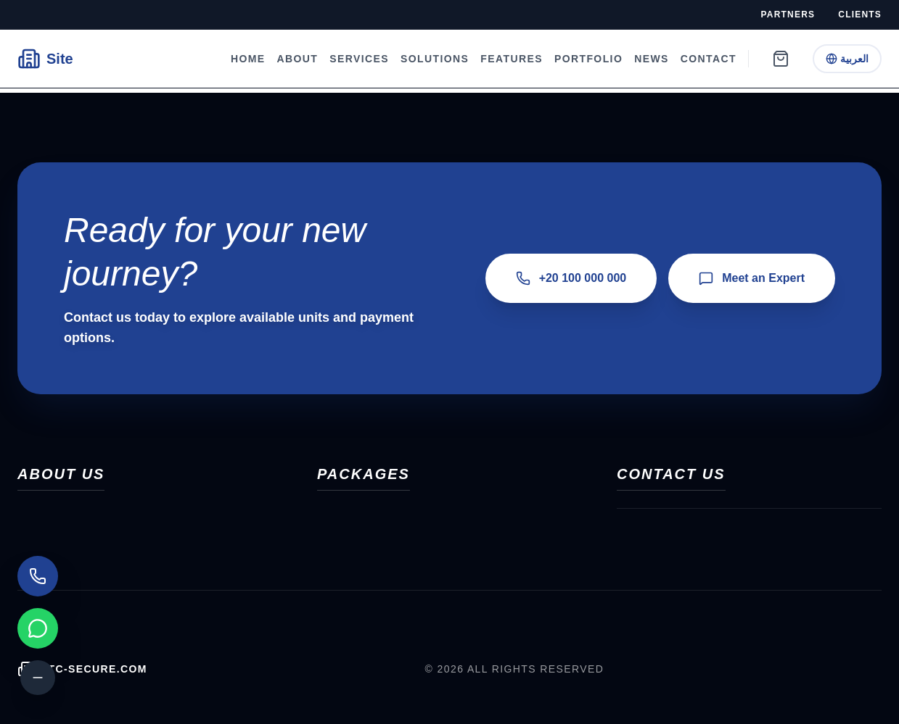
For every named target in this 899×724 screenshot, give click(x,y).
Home (248, 59)
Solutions (435, 59)
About (298, 59)
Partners (788, 14)
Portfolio (588, 59)
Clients (860, 14)
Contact (708, 59)
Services (359, 59)
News (651, 59)
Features (511, 59)
